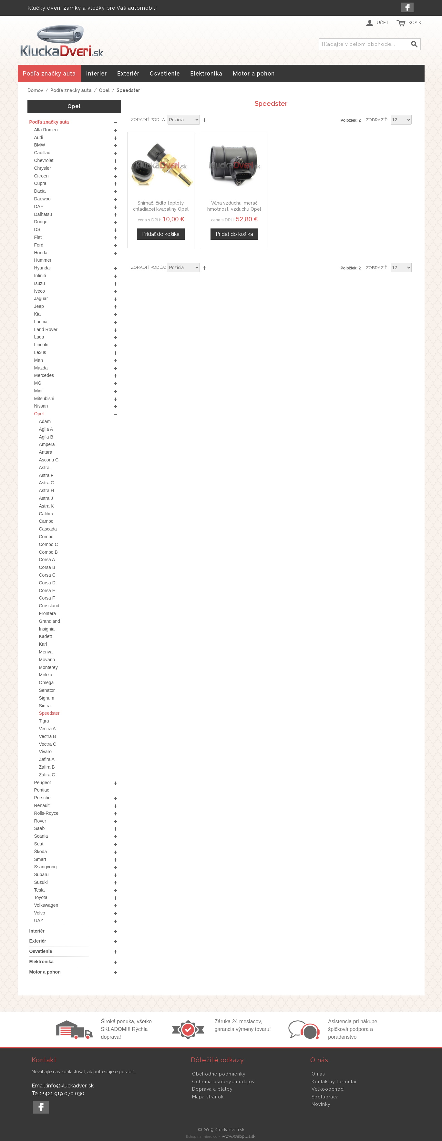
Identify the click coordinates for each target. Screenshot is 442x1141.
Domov (35, 90)
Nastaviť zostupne (206, 120)
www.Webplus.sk (238, 1136)
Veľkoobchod (328, 1089)
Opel (104, 90)
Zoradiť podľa (148, 119)
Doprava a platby (212, 1089)
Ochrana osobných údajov (223, 1081)
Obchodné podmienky (219, 1073)
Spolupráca (325, 1096)
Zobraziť (376, 119)
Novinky (321, 1104)
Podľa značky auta (71, 90)
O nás (318, 1073)
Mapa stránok (208, 1096)
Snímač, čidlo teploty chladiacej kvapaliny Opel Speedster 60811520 (161, 209)
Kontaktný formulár (334, 1081)
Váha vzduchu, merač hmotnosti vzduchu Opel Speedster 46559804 (234, 209)
